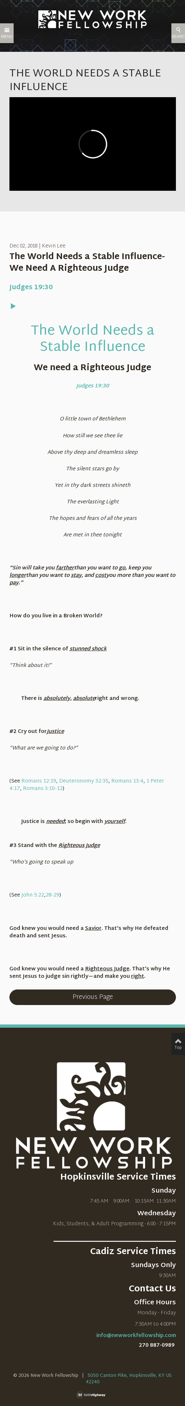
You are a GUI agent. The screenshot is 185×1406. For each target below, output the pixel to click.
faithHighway (92, 1395)
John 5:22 (32, 895)
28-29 (52, 895)
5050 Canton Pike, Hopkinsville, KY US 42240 (129, 1379)
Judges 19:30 (31, 287)
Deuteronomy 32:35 (83, 781)
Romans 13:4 (127, 781)
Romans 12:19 (38, 781)
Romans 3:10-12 (43, 789)
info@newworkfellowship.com (136, 1336)
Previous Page (92, 997)
